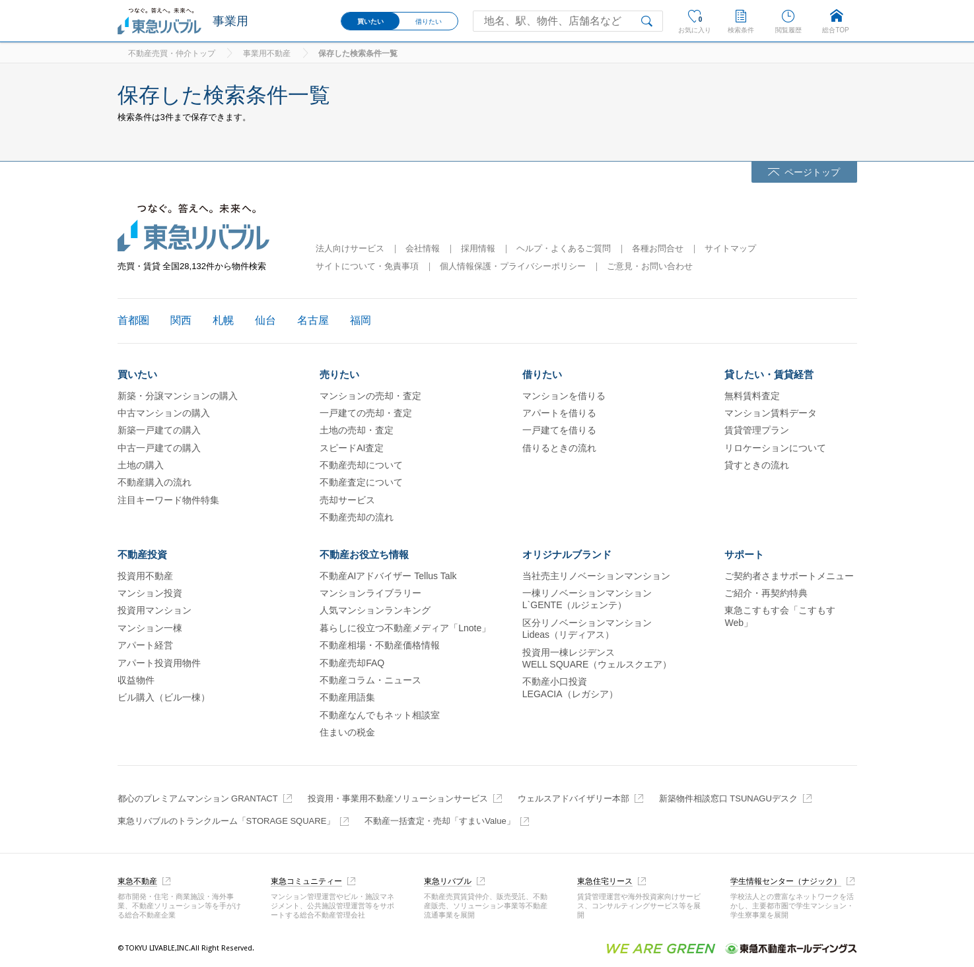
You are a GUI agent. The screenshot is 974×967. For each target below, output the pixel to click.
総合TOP (835, 30)
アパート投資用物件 (159, 663)
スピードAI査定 (352, 448)
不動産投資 (142, 554)
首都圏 (133, 320)
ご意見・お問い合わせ (650, 266)
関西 (180, 320)
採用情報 (478, 248)
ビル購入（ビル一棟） (164, 697)
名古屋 (313, 320)
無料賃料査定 (752, 395)
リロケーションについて (775, 448)
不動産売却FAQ (352, 663)
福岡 (360, 320)
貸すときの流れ (756, 465)
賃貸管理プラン (756, 430)
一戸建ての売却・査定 (366, 413)
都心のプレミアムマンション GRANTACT (198, 798)
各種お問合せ (657, 248)
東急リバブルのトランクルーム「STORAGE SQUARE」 (226, 821)
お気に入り (694, 18)
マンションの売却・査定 (370, 395)
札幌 (223, 320)
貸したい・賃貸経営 (769, 374)
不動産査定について (361, 482)
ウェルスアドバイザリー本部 (573, 798)
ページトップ (812, 172)
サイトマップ (730, 248)
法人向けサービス (350, 248)
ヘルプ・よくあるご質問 (563, 248)
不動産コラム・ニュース (370, 680)
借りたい (428, 21)
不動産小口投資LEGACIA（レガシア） (570, 687)
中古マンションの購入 (164, 413)
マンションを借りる (564, 395)
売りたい (339, 374)
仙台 (265, 320)
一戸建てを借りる (559, 430)
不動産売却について (361, 465)
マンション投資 (150, 593)
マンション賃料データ (770, 413)
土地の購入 (141, 465)
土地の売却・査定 (357, 430)
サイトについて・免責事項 (367, 266)
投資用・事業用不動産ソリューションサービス (398, 798)
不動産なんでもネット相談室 (380, 715)
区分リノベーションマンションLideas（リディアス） (587, 628)
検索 (650, 21)
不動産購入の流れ (154, 482)
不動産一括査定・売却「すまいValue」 (439, 821)
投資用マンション (154, 610)
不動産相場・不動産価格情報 (380, 645)
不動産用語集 (347, 697)
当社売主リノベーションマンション (596, 576)
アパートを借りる (559, 413)
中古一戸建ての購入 (159, 448)
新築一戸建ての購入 (159, 430)
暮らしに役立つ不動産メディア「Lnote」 (405, 628)
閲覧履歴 (788, 30)
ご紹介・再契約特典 (766, 593)
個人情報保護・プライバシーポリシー (513, 266)
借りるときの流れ (559, 448)
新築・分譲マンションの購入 (178, 395)
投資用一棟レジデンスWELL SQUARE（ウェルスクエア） (597, 658)
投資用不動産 (145, 576)
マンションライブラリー (370, 593)
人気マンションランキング (375, 610)
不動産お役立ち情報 (364, 554)
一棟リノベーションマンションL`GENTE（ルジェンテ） (587, 599)
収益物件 (136, 680)
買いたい (370, 21)
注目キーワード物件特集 (168, 500)
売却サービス (347, 500)
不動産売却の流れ (357, 517)
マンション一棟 (150, 628)
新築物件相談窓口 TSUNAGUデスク (728, 798)
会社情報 (422, 248)
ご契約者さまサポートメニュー (789, 576)
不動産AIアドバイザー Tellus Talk (388, 576)
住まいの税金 (347, 732)
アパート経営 (145, 645)
